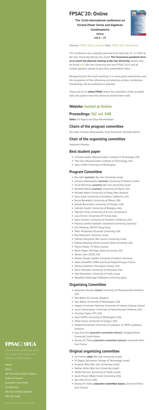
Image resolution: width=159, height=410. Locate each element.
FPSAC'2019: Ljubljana (92, 45)
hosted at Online (98, 106)
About (8, 369)
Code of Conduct (14, 378)
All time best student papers (20, 373)
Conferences (11, 387)
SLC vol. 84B (101, 113)
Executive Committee (16, 382)
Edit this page (12, 396)
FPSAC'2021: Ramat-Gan (125, 45)
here (82, 64)
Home (8, 364)
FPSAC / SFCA (20, 344)
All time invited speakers (18, 391)
